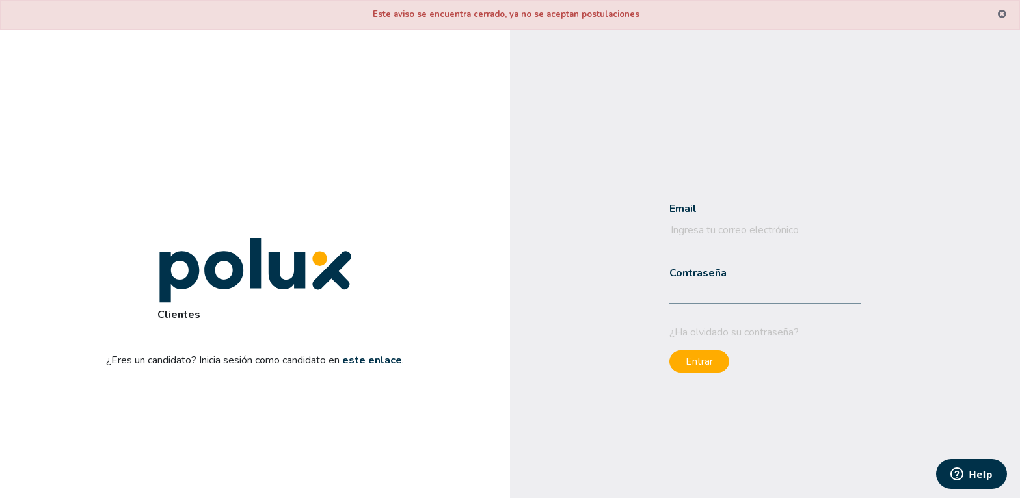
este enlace (372, 360)
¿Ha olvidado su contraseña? (734, 332)
